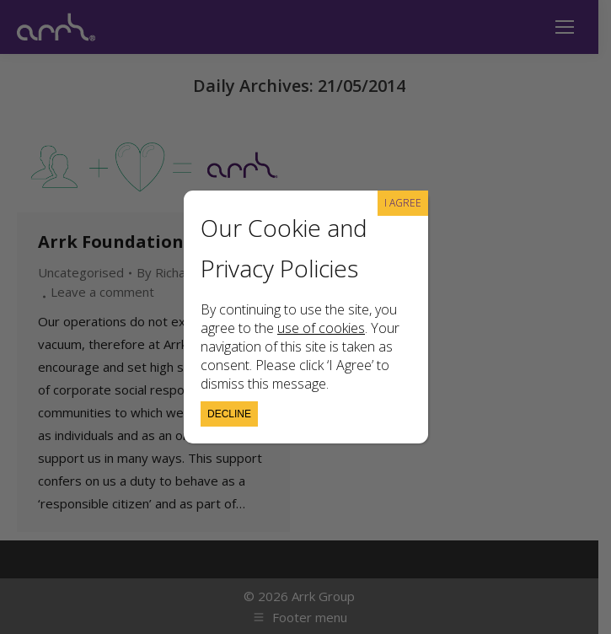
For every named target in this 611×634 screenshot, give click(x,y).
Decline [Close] (229, 414)
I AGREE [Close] (402, 203)
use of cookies (321, 328)
